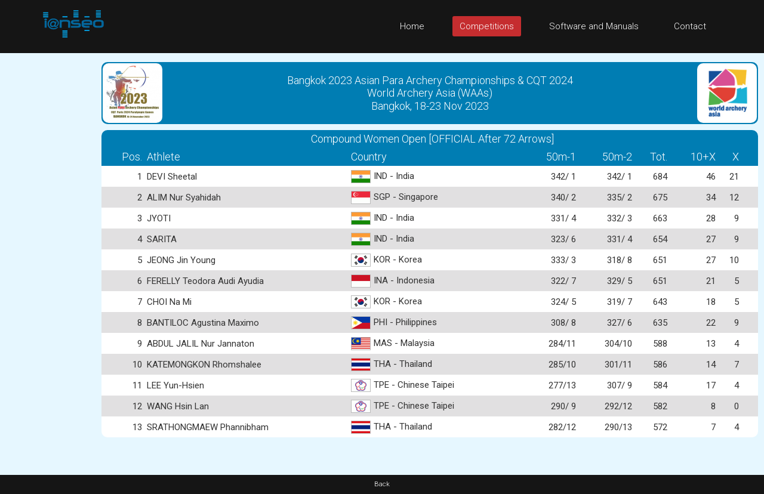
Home (412, 26)
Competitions (487, 26)
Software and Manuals (594, 26)
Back (382, 484)
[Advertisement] (48, 232)
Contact (690, 26)
